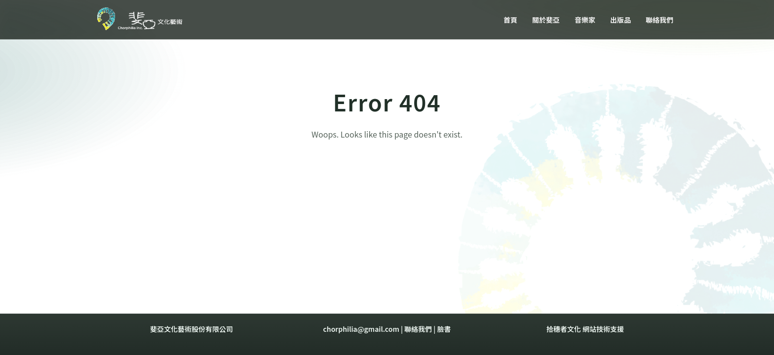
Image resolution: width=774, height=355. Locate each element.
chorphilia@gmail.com (361, 329)
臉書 (444, 329)
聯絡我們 (418, 329)
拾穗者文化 (563, 329)
